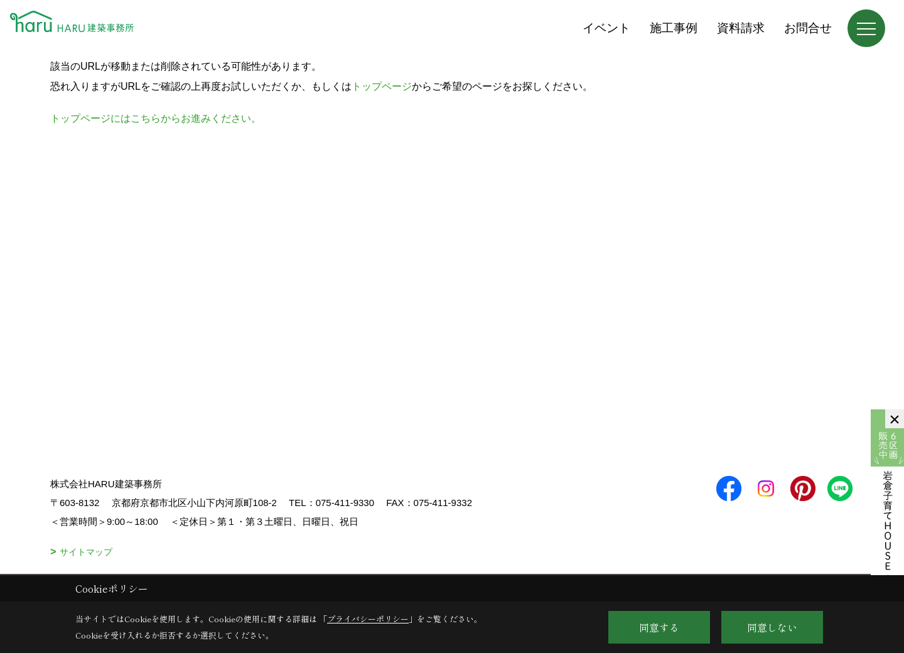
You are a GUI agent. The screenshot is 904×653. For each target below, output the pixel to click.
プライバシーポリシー (368, 619)
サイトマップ (86, 552)
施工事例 (673, 28)
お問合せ (808, 28)
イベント (606, 28)
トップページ (382, 86)
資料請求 (741, 28)
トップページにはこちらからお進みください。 (155, 118)
